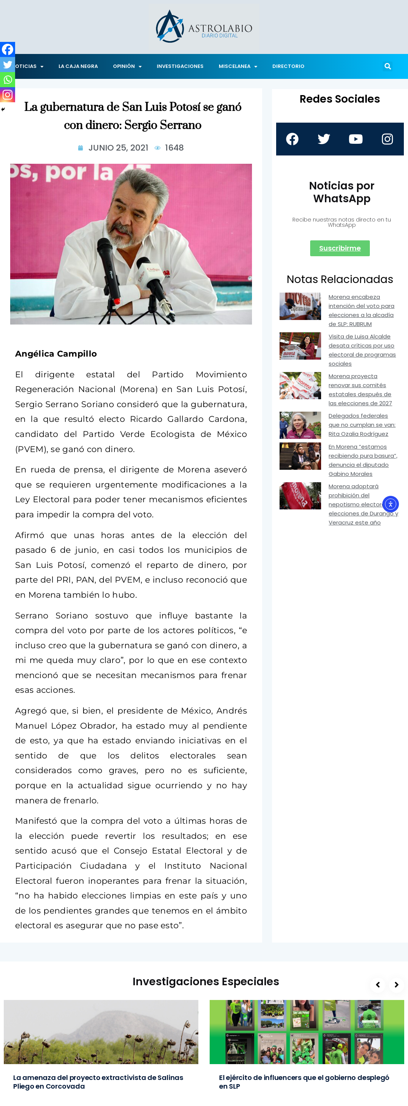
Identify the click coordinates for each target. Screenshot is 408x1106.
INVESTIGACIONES (180, 66)
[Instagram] (7, 94)
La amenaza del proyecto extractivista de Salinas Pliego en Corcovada (98, 1082)
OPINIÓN (127, 66)
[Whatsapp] (7, 79)
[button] (388, 66)
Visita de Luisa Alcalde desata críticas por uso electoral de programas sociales (362, 350)
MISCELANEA (238, 66)
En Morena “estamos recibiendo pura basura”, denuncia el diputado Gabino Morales (363, 460)
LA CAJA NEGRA (78, 66)
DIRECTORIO (288, 66)
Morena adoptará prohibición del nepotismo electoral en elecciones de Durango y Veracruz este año (363, 505)
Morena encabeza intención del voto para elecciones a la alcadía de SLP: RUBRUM (361, 310)
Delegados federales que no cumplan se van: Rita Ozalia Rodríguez (362, 425)
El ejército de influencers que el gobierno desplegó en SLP (304, 1082)
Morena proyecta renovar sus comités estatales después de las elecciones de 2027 (360, 390)
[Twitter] (7, 64)
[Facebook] (7, 49)
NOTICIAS (27, 66)
